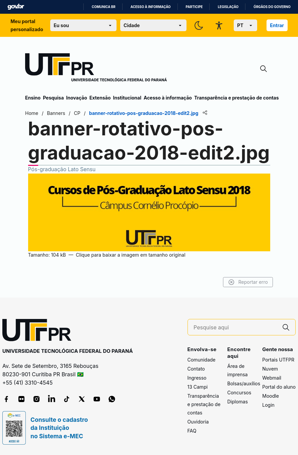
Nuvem (270, 369)
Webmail (271, 378)
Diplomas (237, 401)
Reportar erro (248, 282)
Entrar (277, 25)
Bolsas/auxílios (243, 383)
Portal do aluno (279, 387)
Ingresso (197, 378)
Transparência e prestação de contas (236, 98)
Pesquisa (53, 98)
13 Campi (198, 387)
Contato (196, 369)
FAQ (192, 431)
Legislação (228, 7)
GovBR (15, 7)
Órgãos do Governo (271, 7)
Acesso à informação (151, 7)
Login (268, 405)
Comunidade (202, 360)
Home (31, 113)
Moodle (270, 396)
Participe (194, 7)
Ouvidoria (198, 422)
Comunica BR (104, 7)
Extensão (99, 98)
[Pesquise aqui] (235, 327)
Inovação (76, 98)
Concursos (239, 392)
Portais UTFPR (278, 360)
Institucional (127, 98)
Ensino (33, 98)
